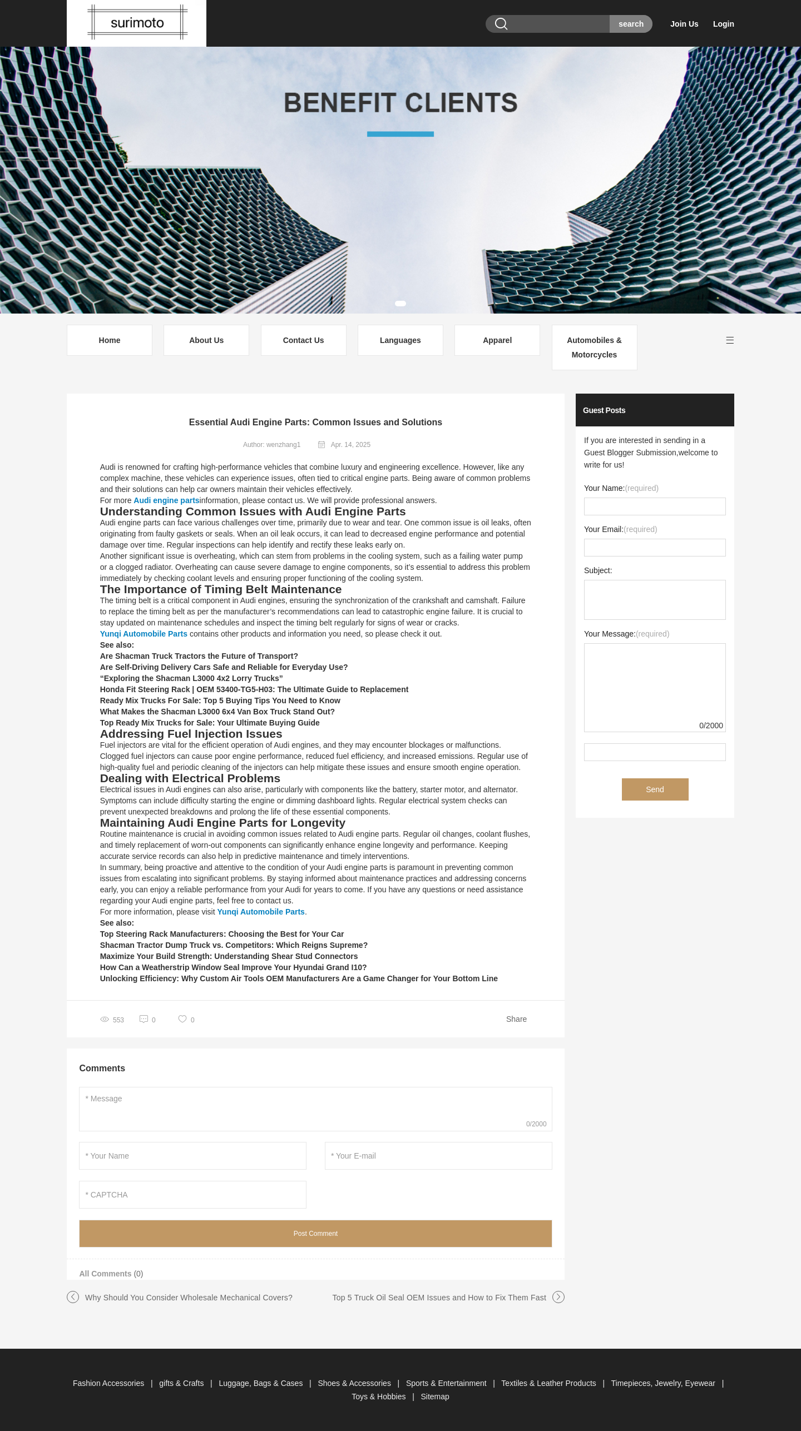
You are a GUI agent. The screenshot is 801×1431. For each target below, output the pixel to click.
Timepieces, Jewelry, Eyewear (664, 1383)
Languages (400, 340)
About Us (206, 340)
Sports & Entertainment (447, 1383)
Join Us (684, 23)
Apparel (497, 340)
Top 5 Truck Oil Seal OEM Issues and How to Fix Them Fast (439, 1297)
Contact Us (303, 340)
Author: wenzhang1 (271, 445)
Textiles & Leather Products (549, 1383)
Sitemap (435, 1396)
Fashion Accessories (109, 1383)
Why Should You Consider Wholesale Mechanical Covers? (189, 1297)
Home (110, 340)
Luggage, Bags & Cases (262, 1383)
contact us (273, 900)
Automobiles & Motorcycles (594, 347)
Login (723, 23)
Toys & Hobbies (380, 1396)
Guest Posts (604, 410)
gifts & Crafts (182, 1383)
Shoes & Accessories (355, 1383)
